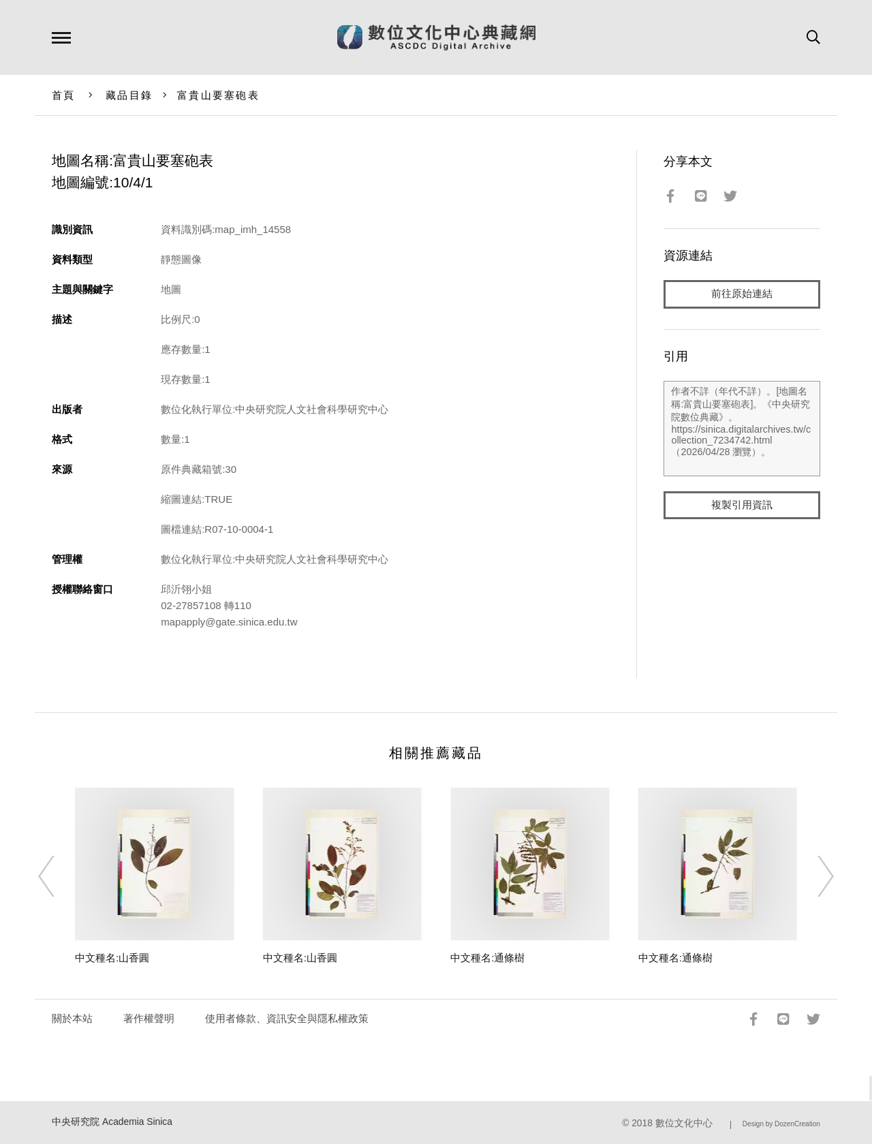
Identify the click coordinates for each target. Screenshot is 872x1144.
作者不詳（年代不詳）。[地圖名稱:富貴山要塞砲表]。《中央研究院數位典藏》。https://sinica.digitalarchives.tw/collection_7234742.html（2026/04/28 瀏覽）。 (742, 428)
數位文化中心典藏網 (436, 37)
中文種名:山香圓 (112, 957)
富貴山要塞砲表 (218, 95)
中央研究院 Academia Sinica (112, 1122)
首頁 (64, 95)
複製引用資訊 (742, 505)
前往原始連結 (742, 294)
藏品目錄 (129, 95)
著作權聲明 (148, 1018)
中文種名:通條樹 (487, 957)
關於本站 (72, 1018)
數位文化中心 (684, 1123)
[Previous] (59, 876)
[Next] (813, 876)
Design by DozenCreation (781, 1124)
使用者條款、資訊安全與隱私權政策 (287, 1018)
